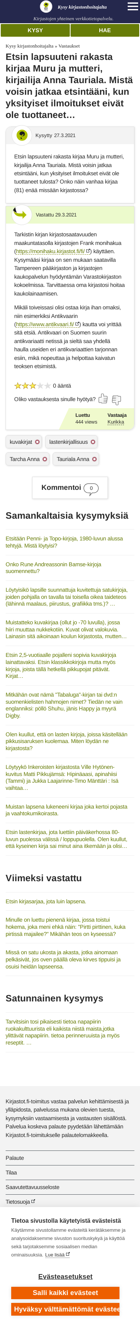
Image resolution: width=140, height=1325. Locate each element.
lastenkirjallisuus (68, 442)
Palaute (15, 1158)
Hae (105, 30)
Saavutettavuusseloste (32, 1187)
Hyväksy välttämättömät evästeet (67, 1309)
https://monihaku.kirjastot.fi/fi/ (50, 251)
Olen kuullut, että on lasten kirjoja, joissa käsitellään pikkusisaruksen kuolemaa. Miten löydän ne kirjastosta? (66, 741)
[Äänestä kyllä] (103, 398)
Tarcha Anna (25, 459)
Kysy (35, 30)
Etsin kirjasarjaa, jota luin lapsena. (46, 901)
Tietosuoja (18, 1201)
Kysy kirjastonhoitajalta (29, 46)
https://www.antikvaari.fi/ (45, 324)
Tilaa (11, 1172)
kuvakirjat (21, 442)
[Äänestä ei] (116, 400)
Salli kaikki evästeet (65, 1293)
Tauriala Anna (73, 459)
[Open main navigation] (133, 6)
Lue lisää (55, 1255)
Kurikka (116, 422)
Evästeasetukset (65, 1276)
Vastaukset (69, 46)
